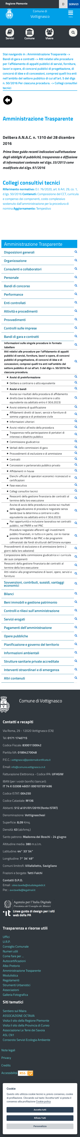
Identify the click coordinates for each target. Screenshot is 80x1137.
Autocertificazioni (14, 961)
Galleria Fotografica (15, 994)
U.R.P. (7, 941)
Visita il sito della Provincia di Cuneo (26, 1025)
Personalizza (40, 1126)
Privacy (6, 1057)
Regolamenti (11, 980)
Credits (6, 1065)
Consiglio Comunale (16, 946)
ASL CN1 (8, 1035)
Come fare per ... (13, 956)
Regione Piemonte (16, 3)
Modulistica (10, 975)
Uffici (6, 936)
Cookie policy (43, 1101)
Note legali (8, 1050)
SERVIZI (74, 4)
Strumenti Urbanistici (16, 985)
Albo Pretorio (11, 965)
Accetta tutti (40, 1109)
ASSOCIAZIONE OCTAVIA (19, 1015)
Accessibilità (9, 1073)
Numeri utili (10, 951)
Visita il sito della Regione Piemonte (26, 1020)
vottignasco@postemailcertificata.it (31, 760)
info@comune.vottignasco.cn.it (28, 767)
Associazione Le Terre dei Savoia (24, 1030)
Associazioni (11, 990)
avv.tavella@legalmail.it (22, 890)
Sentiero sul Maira (14, 1011)
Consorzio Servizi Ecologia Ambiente (26, 1039)
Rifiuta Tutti (40, 1118)
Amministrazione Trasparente (22, 970)
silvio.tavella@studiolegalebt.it (28, 885)
